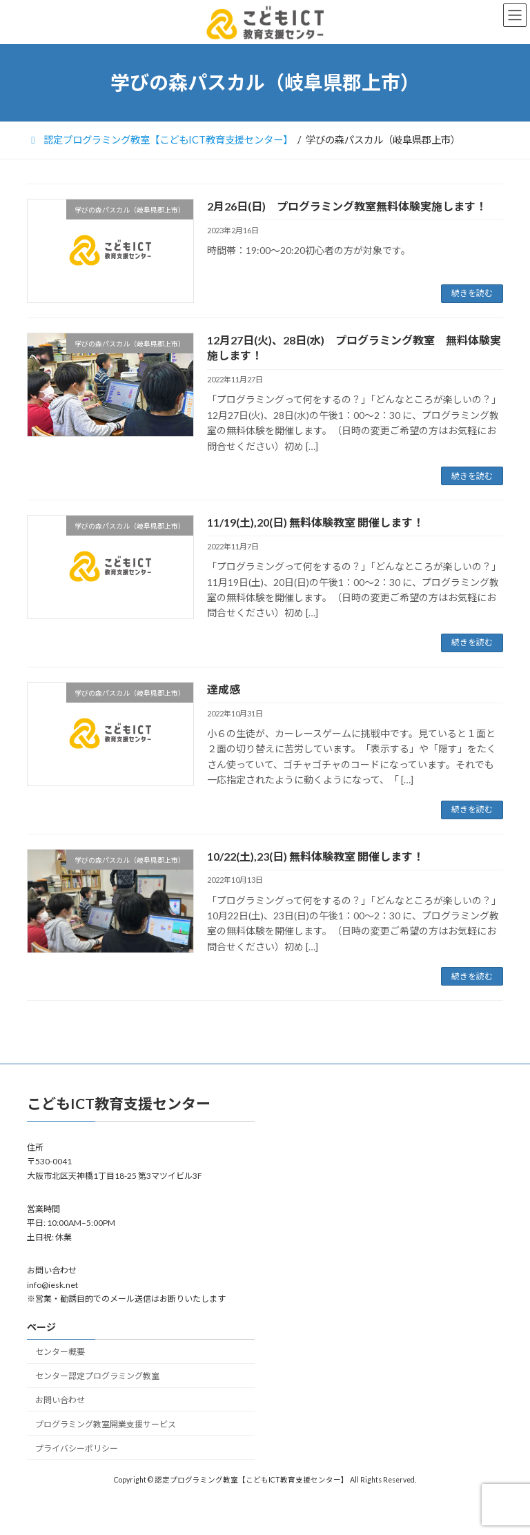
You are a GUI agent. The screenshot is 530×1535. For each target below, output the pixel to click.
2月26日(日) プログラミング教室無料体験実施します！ (347, 206)
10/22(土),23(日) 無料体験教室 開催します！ (315, 856)
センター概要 (60, 1352)
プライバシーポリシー (76, 1448)
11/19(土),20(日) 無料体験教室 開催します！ (315, 522)
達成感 (223, 689)
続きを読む (472, 293)
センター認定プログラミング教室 (97, 1376)
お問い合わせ (60, 1400)
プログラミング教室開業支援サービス (105, 1424)
